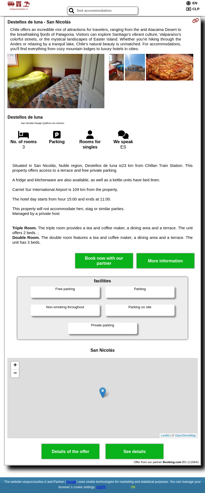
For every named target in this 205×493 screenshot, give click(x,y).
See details (134, 451)
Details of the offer (70, 451)
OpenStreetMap (185, 435)
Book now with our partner (104, 261)
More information (165, 261)
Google (71, 482)
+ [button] (15, 366)
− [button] (15, 374)
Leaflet (165, 435)
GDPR (101, 487)
